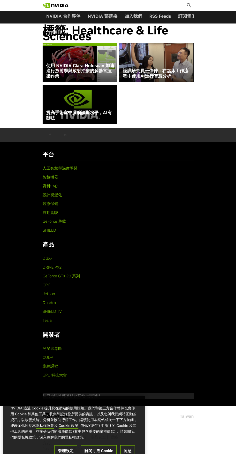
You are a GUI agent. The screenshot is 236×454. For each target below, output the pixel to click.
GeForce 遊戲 (54, 221)
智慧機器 (50, 177)
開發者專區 (52, 348)
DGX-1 (48, 258)
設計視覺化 (52, 194)
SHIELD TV (52, 311)
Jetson (49, 293)
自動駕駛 (50, 212)
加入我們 (133, 16)
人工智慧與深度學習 (60, 168)
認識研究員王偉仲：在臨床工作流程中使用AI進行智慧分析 (155, 73)
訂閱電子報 (189, 16)
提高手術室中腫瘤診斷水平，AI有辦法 (79, 115)
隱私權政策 (45, 429)
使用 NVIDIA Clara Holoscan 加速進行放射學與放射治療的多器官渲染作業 (80, 71)
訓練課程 (50, 366)
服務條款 (65, 435)
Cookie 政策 (68, 429)
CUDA (48, 357)
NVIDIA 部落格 (102, 16)
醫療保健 (50, 203)
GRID (47, 284)
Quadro (49, 302)
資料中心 (50, 185)
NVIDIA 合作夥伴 (63, 16)
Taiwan (187, 416)
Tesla (47, 320)
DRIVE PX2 (52, 267)
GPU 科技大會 (55, 375)
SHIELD (49, 230)
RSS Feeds (160, 16)
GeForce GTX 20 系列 (61, 276)
